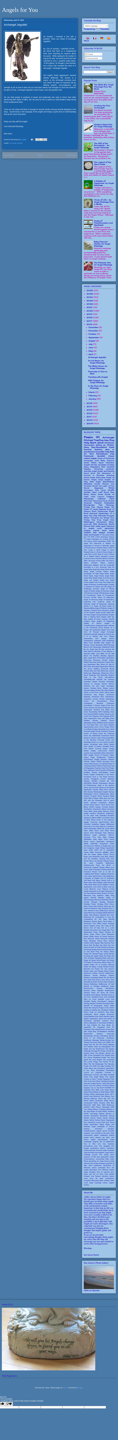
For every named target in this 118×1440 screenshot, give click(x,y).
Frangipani (95, 779)
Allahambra (88, 565)
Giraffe (111, 490)
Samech (87, 992)
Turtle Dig (105, 1083)
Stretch (96, 1036)
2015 (90, 403)
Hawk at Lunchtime (107, 826)
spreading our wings (96, 1161)
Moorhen (88, 501)
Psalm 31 (87, 960)
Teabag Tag (88, 1042)
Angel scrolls (101, 612)
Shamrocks (103, 511)
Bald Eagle (95, 482)
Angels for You (20, 10)
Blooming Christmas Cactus (99, 662)
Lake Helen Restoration (93, 876)
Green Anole (97, 494)
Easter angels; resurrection (95, 751)
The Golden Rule (107, 1055)
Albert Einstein (90, 563)
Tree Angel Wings (96, 1077)
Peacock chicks (93, 938)
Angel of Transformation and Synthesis (103, 223)
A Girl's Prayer (100, 550)
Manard (93, 893)
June (91, 347)
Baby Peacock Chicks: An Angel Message (102, 244)
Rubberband (109, 990)
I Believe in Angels (101, 846)
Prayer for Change (91, 954)
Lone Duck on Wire (100, 887)
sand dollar (108, 530)
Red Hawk (87, 980)
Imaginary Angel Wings (96, 848)
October (92, 334)
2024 (90, 297)
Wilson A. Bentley (99, 1109)
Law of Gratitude (107, 878)
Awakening (110, 640)
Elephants (99, 488)
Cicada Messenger (106, 699)
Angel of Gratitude (105, 458)
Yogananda (110, 1120)
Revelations (110, 988)
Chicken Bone (95, 688)
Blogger (80, 1388)
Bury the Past (95, 671)
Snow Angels (99, 1014)
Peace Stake (89, 936)
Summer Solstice (93, 449)
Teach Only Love (99, 1042)
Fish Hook (100, 490)
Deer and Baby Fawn (106, 718)
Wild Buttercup (100, 524)
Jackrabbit (110, 850)
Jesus (100, 442)
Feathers (98, 768)
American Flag (105, 567)
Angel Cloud (104, 569)
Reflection (94, 984)
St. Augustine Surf (101, 1027)
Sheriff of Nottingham (93, 1005)
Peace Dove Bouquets (105, 934)
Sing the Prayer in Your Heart (103, 1008)
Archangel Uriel (91, 461)
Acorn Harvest (96, 558)
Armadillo (99, 452)
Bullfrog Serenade (101, 669)
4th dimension (104, 473)
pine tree (98, 1146)
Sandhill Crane (105, 456)
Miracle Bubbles (97, 897)
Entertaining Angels (91, 759)
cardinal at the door (102, 1133)
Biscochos (87, 660)
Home (40, 155)
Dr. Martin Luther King (96, 738)
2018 (90, 317)
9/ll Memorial (95, 543)
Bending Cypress (107, 656)
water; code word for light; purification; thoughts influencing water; (99, 1178)
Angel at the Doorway (106, 578)
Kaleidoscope (89, 865)
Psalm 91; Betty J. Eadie (93, 967)
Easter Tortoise (95, 748)
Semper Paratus (96, 1003)
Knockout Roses (90, 872)
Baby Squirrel (107, 461)
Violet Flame (109, 1090)
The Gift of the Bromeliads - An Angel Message (101, 145)
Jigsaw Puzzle (102, 854)
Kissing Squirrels (107, 869)
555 (109, 541)
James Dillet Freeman (92, 852)
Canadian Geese (90, 681)
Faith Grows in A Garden (98, 764)
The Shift (92, 1066)
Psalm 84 (109, 507)
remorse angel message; (105, 1150)
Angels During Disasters (100, 615)
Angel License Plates (99, 571)
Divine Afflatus (97, 723)
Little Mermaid (108, 882)
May (90, 351)
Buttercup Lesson (107, 671)
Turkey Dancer (96, 1083)
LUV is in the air (106, 872)
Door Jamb (110, 729)
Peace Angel (89, 934)
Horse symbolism (97, 841)
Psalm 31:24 (96, 960)
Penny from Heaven (105, 941)
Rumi (94, 511)
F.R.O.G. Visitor (90, 761)
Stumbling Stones (107, 1036)
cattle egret (100, 526)
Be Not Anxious (105, 649)
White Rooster (99, 1103)
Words (92, 1118)
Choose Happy (89, 690)
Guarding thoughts (107, 815)
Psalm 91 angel (91, 509)
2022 (90, 304)
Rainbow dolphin (107, 975)
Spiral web (103, 1018)
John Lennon (97, 497)
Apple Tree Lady (107, 630)
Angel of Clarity (107, 589)
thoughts (92, 1172)
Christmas (109, 443)
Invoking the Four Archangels (102, 107)
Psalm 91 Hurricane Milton (97, 962)
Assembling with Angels (95, 638)
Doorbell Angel (89, 731)
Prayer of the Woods (106, 954)
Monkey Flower (90, 904)
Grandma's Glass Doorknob (103, 809)
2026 (90, 290)
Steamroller (88, 1034)
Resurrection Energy (93, 988)
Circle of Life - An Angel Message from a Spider (104, 202)
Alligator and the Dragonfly (103, 565)
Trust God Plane (94, 1081)
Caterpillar (110, 681)
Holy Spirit (90, 442)
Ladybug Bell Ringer (91, 874)
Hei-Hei (94, 465)
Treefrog (98, 440)
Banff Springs (108, 645)
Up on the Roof (97, 1088)
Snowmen (110, 1014)
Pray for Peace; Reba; (105, 951)
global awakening (100, 1135)
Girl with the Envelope (93, 800)
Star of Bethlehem (100, 1031)
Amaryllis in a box (91, 567)
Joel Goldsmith (94, 856)
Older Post (71, 155)
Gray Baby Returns (101, 811)
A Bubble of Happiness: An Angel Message (104, 183)
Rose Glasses (97, 990)
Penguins (92, 941)
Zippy (102, 1124)
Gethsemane (104, 794)
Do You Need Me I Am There (95, 725)
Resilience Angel (107, 986)
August (92, 341)
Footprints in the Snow (105, 774)
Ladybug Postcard (107, 874)
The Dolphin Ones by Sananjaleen (97, 1046)
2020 (90, 311)
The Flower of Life (104, 1051)
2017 (90, 321)
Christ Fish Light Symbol (104, 690)
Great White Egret (93, 463)
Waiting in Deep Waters (101, 1092)
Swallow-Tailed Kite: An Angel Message (103, 125)
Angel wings (97, 480)
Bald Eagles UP (107, 643)
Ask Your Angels (107, 636)
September (94, 337)
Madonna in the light (96, 891)
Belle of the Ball (107, 653)
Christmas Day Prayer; (94, 694)
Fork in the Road (99, 777)
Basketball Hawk (108, 647)
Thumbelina (100, 1070)
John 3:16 (104, 856)
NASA (105, 913)
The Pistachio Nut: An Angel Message (103, 264)
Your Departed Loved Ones (94, 1122)
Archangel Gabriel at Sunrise (100, 634)
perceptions (88, 1146)
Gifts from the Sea (106, 798)
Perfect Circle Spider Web (94, 943)
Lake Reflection (108, 876)
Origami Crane (94, 926)
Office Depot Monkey (105, 923)
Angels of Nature (92, 623)
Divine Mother (108, 723)
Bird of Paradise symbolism (103, 658)
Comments (91, 58)
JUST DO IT (99, 850)
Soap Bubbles (89, 1016)
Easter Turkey (108, 748)
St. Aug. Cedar (104, 1025)
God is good (108, 800)
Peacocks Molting (107, 938)
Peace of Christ (101, 936)
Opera (86, 926)
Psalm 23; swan (108, 958)
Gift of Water (93, 798)
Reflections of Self (106, 984)
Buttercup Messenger (92, 673)
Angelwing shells (102, 625)
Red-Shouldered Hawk (102, 447)
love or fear (90, 1144)
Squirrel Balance (108, 1023)
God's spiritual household (95, 802)
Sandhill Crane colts (99, 997)
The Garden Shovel (103, 1053)
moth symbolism (105, 528)
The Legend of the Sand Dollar (102, 163)
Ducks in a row (97, 742)
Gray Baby (88, 811)
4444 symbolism (99, 541)
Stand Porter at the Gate (104, 1029)
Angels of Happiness (105, 621)
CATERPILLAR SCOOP (93, 679)
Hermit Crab (89, 833)
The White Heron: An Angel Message (97, 367)
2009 (90, 423)
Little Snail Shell (90, 884)
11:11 (88, 537)
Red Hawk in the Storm (101, 980)
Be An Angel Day (91, 649)
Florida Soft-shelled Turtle (103, 772)
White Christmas (96, 1100)
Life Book (87, 880)
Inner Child (88, 850)
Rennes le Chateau (92, 986)
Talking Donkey (105, 1040)
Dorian (98, 731)
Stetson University (105, 1034)
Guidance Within (90, 818)
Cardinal (102, 681)
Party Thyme (99, 932)
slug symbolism (103, 1157)
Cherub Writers (108, 684)
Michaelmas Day (105, 454)
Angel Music (104, 573)
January (92, 399)
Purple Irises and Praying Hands (96, 971)
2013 (90, 410)
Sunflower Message (91, 1040)
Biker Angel (88, 658)
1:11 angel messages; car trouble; (96, 539)
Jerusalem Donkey (106, 465)
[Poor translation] (9, 1404)
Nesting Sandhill (99, 915)
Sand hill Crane (107, 992)
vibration (105, 1176)
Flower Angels (89, 774)
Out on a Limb (107, 928)
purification (94, 1148)
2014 (90, 407)
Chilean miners (108, 688)
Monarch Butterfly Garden (104, 900)
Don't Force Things (101, 727)
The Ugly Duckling (104, 1066)
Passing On (109, 932)
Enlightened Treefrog (105, 757)
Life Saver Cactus (99, 880)
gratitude (110, 469)
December (93, 327)
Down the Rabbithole (92, 735)
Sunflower (110, 1038)
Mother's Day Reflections (98, 910)
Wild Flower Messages (100, 1107)
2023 (90, 301)
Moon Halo (92, 906)
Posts (89, 54)
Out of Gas (95, 928)
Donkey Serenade (98, 729)
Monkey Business (106, 902)
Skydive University (93, 469)
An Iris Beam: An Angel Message (96, 362)
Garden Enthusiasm (100, 783)
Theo (92, 1070)
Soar (96, 1016)
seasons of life (90, 1157)
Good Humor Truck (97, 805)
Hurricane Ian (89, 846)
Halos (107, 818)
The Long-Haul (108, 1059)
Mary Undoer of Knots (105, 893)
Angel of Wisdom (101, 608)
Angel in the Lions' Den (97, 582)
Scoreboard (101, 1001)
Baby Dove (88, 643)
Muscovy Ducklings (95, 913)
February (92, 395)
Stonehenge (88, 1036)
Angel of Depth (89, 591)
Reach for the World (106, 977)
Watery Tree (109, 1096)
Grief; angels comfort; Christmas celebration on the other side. (99, 813)
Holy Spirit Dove (100, 839)
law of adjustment (107, 1141)
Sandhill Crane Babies (92, 995)
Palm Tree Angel (100, 930)
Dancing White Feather (96, 714)
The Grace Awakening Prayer (95, 1057)
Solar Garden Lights (106, 1016)
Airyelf (65, 1388)
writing (86, 1185)
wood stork (89, 473)
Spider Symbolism (91, 1018)
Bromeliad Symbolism (100, 666)
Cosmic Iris (92, 707)
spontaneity (109, 471)
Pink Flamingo (106, 505)
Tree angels (109, 1077)
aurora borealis (108, 1131)
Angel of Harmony (91, 599)
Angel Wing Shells (90, 578)
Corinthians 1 (89, 705)
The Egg (94, 1051)
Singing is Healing (90, 1010)
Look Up (111, 887)
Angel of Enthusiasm (102, 593)
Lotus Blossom (90, 889)
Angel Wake (109, 576)
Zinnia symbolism (91, 1124)
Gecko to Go (104, 787)
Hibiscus (111, 833)
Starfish (111, 1031)
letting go (101, 445)
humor (86, 1139)
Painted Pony (89, 930)
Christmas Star (98, 697)
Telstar (108, 1042)
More (86, 41)
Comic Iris (89, 701)
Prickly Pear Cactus (93, 507)
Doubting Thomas (107, 731)
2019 (90, 314)
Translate (102, 29)
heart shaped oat (97, 1137)
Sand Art (95, 992)
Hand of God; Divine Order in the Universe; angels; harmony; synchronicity (99, 820)
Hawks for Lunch (103, 828)
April (91, 354)
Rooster (87, 990)
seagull (102, 532)
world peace (94, 535)
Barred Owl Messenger (92, 647)
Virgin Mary (88, 1092)
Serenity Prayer (108, 1003)
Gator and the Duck (91, 787)
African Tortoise (108, 558)
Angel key (96, 569)
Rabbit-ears (109, 973)
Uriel (112, 520)
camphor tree (89, 1133)
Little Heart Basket (95, 882)
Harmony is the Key (91, 826)
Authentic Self (99, 640)
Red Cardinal (108, 467)
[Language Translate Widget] (96, 26)
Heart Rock (109, 830)
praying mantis (91, 530)
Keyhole (95, 867)
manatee (111, 1144)
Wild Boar (96, 1105)
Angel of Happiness (106, 597)
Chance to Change (92, 684)
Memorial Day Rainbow (93, 895)
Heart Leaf (99, 830)
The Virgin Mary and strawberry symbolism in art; (99, 1068)
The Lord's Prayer (91, 1062)
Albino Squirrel (107, 563)
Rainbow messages (91, 977)
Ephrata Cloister (107, 759)
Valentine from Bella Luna (94, 1090)
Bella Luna (95, 653)
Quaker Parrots (98, 973)
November (93, 331)
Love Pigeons (102, 889)
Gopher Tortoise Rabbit (104, 807)
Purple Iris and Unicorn (104, 969)
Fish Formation (101, 770)
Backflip (97, 643)
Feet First (105, 768)
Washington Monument (95, 522)
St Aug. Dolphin (90, 1025)
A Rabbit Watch (93, 556)
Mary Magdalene (92, 467)
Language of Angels (91, 878)
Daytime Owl (97, 716)
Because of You (100, 651)
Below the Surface (91, 656)
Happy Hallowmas (107, 824)
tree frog (109, 440)
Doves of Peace (90, 733)
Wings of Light (96, 1111)
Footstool (87, 777)
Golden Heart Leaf (93, 492)
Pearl (86, 941)
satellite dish (90, 532)
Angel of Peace (100, 606)
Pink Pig (92, 945)
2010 (90, 420)
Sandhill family (90, 1001)
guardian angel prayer (93, 471)
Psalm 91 (92, 437)
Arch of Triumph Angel (94, 632)
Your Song (110, 1122)
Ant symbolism (95, 630)
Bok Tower (88, 666)
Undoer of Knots (102, 1085)
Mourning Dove (100, 501)
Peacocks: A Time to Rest (97, 372)
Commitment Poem (105, 701)
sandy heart (109, 1154)
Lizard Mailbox (103, 884)
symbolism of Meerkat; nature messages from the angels (99, 1168)
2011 (89, 417)
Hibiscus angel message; (95, 835)
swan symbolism (95, 1165)
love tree (102, 1144)
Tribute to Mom (90, 1079)
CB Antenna (109, 679)
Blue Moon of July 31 (105, 664)
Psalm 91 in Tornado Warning (102, 964)
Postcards (89, 456)
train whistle (109, 1174)
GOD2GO (87, 783)
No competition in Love (101, 917)
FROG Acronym (103, 761)
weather (107, 1180)
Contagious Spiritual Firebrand (99, 703)
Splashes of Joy (95, 1023)
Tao (112, 1040)
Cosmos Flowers (103, 707)
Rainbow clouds (90, 975)
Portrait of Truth (94, 947)
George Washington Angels (97, 792)
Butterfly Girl (94, 675)
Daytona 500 (108, 716)
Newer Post (9, 155)
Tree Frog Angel (99, 520)
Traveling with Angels (98, 377)
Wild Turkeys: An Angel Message (96, 381)
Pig (105, 943)
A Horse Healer (106, 552)
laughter (96, 1141)
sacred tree (97, 1154)
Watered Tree (99, 1096)
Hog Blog (102, 837)
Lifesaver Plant (106, 499)
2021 (90, 307)
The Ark (95, 1044)
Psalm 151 (102, 956)
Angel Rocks (99, 576)
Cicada (95, 699)
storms (107, 1161)
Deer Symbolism (90, 718)
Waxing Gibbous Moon (93, 1098)
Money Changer (90, 902)
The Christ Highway (106, 1044)
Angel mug (110, 582)
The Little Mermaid (97, 516)
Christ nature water (106, 692)
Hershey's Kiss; (101, 833)
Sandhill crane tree (106, 999)
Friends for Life (106, 781)
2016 (90, 324)
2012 (90, 413)
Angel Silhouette (97, 477)
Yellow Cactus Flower (97, 1120)
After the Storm (108, 561)
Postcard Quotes (107, 947)
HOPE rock (101, 818)
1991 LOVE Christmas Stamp (102, 537)
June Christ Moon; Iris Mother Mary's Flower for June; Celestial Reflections (99, 861)
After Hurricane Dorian (92, 561)
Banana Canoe (89, 645)
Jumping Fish (104, 859)
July (90, 344)
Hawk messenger (90, 828)
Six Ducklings (103, 1010)
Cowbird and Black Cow (103, 710)
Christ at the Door (91, 692)
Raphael (102, 509)
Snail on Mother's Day (99, 1012)
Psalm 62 (105, 960)
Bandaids (99, 645)
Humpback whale (107, 843)
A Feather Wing (101, 548)
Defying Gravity (91, 720)
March (91, 392)
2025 (90, 294)
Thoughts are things (99, 518)
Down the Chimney (106, 733)
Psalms (106, 967)
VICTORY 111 (109, 1088)
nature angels (90, 458)
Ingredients (110, 848)
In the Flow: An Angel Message (98, 387)
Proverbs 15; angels (91, 956)
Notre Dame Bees (105, 921)
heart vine (110, 1137)
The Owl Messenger (96, 1064)
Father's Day (101, 766)
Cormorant (89, 445)
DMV (100, 712)
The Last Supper (95, 1059)
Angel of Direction (103, 591)
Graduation (88, 809)
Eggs (93, 757)
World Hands (102, 1118)
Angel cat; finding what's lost (96, 580)
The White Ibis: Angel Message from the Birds (103, 87)
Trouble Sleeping (103, 1079)
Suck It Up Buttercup (94, 1038)
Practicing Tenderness (92, 949)
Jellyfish (106, 852)
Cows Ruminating (90, 712)
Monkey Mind (102, 904)
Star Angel (88, 1031)
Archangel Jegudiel (16, 143)
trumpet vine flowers (92, 1176)
